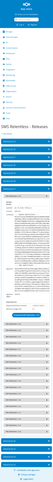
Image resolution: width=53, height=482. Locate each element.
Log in (20, 24)
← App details (6, 133)
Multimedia (9, 80)
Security (8, 102)
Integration (9, 69)
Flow (6, 118)
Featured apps (10, 37)
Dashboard (9, 53)
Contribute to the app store (26, 470)
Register (32, 24)
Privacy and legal (26, 474)
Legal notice (26, 479)
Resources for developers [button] (26, 14)
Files (6, 59)
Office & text (9, 86)
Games (7, 64)
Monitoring (9, 75)
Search (7, 97)
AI (5, 42)
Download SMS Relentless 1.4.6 (26, 315)
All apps (7, 31)
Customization (10, 48)
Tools (6, 113)
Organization (9, 91)
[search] (26, 19)
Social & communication (14, 107)
